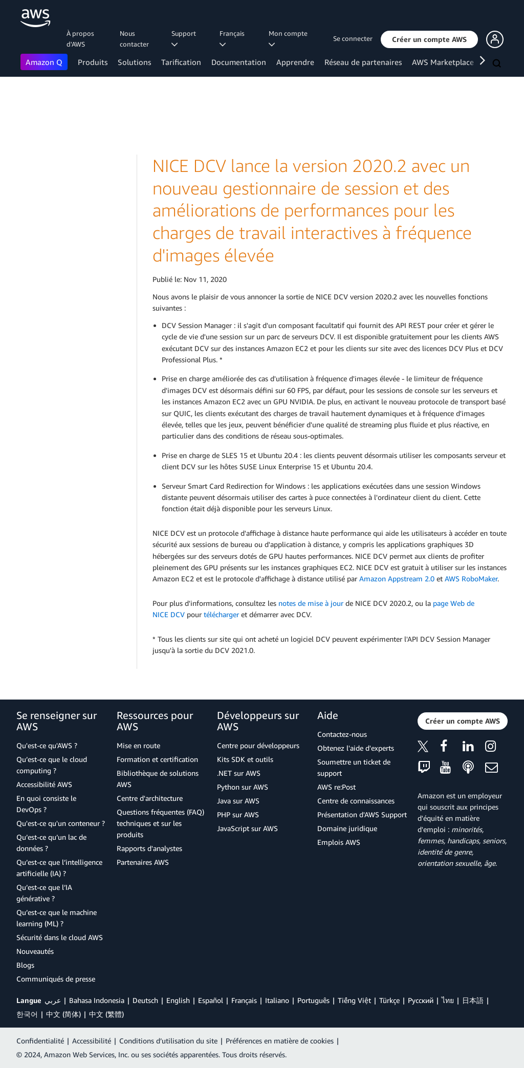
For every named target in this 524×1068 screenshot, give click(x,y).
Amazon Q (44, 62)
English (178, 1000)
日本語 (473, 1000)
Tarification (181, 62)
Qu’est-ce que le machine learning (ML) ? (56, 918)
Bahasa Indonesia (96, 1000)
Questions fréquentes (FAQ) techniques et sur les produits (160, 823)
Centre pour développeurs (258, 745)
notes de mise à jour (310, 603)
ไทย (448, 1000)
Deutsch (145, 1000)
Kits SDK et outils (245, 759)
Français (244, 1000)
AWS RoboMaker (471, 578)
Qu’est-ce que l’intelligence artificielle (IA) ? (59, 868)
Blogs (25, 965)
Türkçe (389, 1000)
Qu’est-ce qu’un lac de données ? (51, 843)
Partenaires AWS (143, 862)
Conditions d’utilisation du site (168, 1040)
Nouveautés (35, 951)
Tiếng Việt (354, 1000)
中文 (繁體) (106, 1014)
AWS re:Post (336, 786)
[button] (429, 39)
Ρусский (420, 1000)
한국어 (27, 1014)
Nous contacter (134, 38)
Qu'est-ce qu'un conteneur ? (60, 823)
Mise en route (138, 745)
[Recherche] (498, 64)
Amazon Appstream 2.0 (396, 578)
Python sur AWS (242, 786)
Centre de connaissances (356, 800)
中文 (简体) (63, 1014)
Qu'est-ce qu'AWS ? (46, 745)
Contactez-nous (342, 734)
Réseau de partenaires (363, 62)
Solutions (134, 62)
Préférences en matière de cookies (280, 1040)
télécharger (221, 614)
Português (313, 1000)
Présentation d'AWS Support (362, 814)
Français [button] (234, 38)
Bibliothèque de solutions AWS (158, 779)
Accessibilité (91, 1040)
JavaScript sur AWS (247, 828)
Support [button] (185, 38)
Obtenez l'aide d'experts (355, 748)
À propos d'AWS (80, 38)
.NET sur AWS (238, 773)
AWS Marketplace (443, 62)
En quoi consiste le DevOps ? (46, 804)
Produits (92, 62)
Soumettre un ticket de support (353, 767)
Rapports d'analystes (149, 848)
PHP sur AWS (238, 814)
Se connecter (353, 38)
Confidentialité (40, 1040)
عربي (53, 1000)
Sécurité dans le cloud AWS (59, 937)
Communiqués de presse (55, 978)
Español (210, 1000)
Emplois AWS (338, 842)
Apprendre (295, 62)
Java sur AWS (238, 800)
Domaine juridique (347, 828)
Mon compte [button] (290, 38)
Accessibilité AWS (44, 784)
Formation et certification (157, 759)
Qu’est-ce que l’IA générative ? (44, 893)
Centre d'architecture (150, 798)
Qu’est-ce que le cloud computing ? (51, 765)
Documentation (238, 62)
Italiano (277, 1000)
